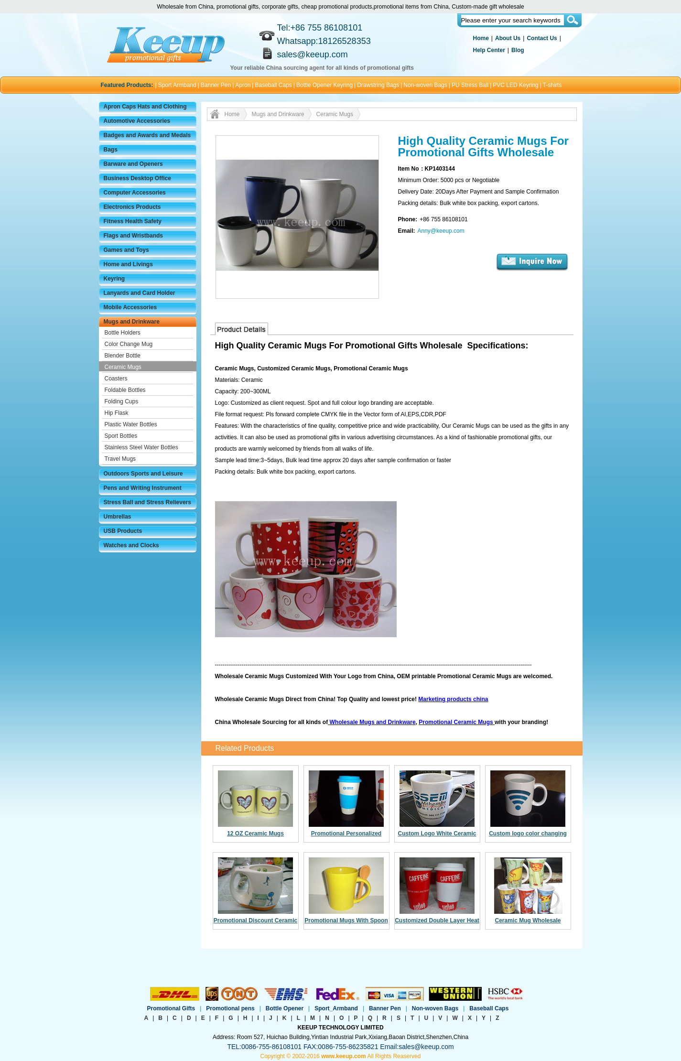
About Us (507, 38)
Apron (242, 85)
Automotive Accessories (137, 121)
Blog (517, 50)
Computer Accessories (135, 192)
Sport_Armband (336, 1008)
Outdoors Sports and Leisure (143, 473)
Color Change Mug (129, 344)
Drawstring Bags (378, 85)
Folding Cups (122, 401)
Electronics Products (132, 207)
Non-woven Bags (425, 85)
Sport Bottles (121, 436)
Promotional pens (230, 1008)
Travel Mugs (120, 458)
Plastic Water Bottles (131, 424)
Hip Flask (117, 413)
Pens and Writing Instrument (143, 488)
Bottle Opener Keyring (324, 85)
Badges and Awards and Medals (147, 135)
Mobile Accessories (130, 307)
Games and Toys (126, 250)
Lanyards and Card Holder (139, 293)
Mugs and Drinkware (132, 321)
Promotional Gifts (171, 1008)
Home (481, 38)
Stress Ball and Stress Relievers (147, 502)
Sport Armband (177, 85)
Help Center (489, 50)
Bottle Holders (123, 332)
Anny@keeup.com (441, 230)
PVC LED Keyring (515, 85)
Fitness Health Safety (133, 221)
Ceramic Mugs (123, 367)
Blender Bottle (123, 355)
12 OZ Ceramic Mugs (255, 833)
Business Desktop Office (137, 178)
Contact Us (542, 38)
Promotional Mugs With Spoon (346, 920)
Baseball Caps (273, 85)
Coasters (116, 378)
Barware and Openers (133, 164)
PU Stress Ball (470, 85)
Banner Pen (216, 85)
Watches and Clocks (131, 545)
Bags (111, 149)
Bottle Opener (284, 1008)
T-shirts (552, 85)
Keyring (114, 278)
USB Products (123, 531)
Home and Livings (128, 264)
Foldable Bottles (125, 390)
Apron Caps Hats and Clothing (145, 106)
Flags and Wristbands (133, 235)
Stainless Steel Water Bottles (141, 447)
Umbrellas (117, 516)
